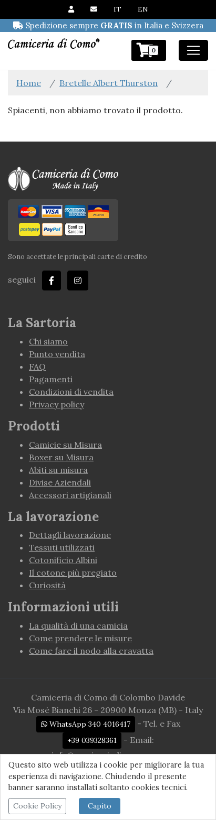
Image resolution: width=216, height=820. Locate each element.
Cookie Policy (37, 806)
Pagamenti (51, 379)
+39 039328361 (92, 740)
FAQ (37, 366)
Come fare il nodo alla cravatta (91, 650)
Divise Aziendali (60, 482)
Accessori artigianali (70, 495)
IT (117, 9)
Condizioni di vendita (71, 391)
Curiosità (47, 585)
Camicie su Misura (65, 444)
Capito (99, 806)
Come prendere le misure (80, 638)
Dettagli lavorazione (70, 535)
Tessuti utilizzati (62, 547)
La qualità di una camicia (78, 625)
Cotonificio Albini (63, 560)
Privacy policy (56, 404)
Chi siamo (48, 341)
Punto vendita (57, 354)
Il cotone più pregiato (73, 572)
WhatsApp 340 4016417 (85, 724)
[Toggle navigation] (193, 50)
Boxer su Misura (61, 457)
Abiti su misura (58, 470)
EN (143, 9)
